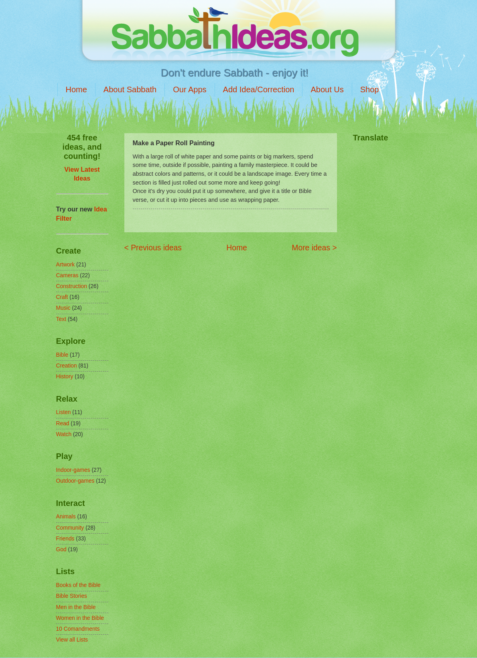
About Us (327, 89)
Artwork (65, 265)
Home (76, 89)
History (64, 377)
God (61, 549)
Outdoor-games (75, 481)
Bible (62, 355)
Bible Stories (71, 596)
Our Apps (189, 89)
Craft (62, 297)
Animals (66, 517)
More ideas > (314, 248)
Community (70, 528)
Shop (369, 89)
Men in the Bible (76, 607)
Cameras (67, 275)
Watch (64, 434)
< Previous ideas (153, 248)
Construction (71, 286)
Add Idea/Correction (258, 89)
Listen (63, 412)
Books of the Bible (78, 585)
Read (62, 423)
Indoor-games (73, 470)
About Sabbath (130, 89)
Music (63, 308)
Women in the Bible (80, 618)
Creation (66, 366)
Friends (65, 539)
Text (61, 319)
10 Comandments (78, 629)
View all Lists (72, 640)
